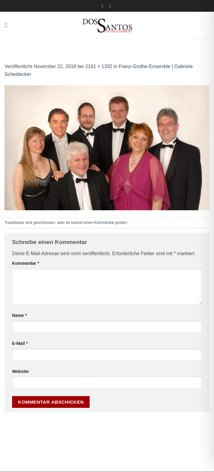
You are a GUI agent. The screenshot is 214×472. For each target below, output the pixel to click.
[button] (8, 25)
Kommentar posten (110, 222)
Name (19, 315)
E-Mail (20, 343)
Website (20, 371)
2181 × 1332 (98, 66)
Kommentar (25, 263)
